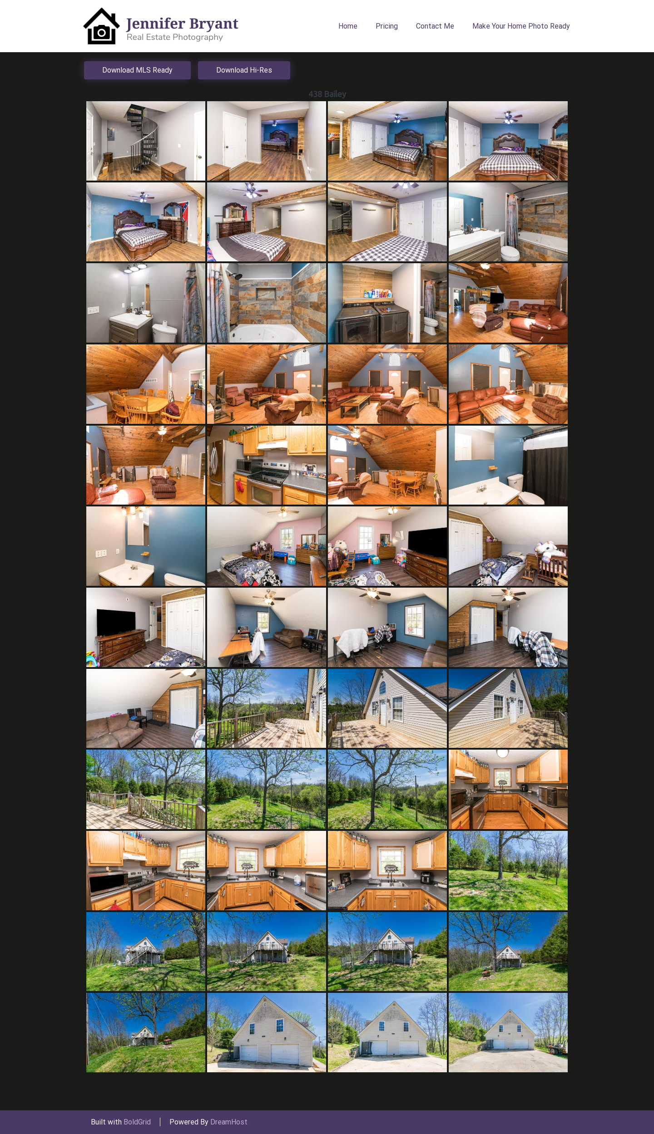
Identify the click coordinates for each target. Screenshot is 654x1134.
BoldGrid (137, 1122)
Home (347, 26)
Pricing (387, 26)
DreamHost (229, 1122)
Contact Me (435, 26)
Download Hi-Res (244, 70)
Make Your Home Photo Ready (521, 26)
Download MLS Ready (137, 70)
